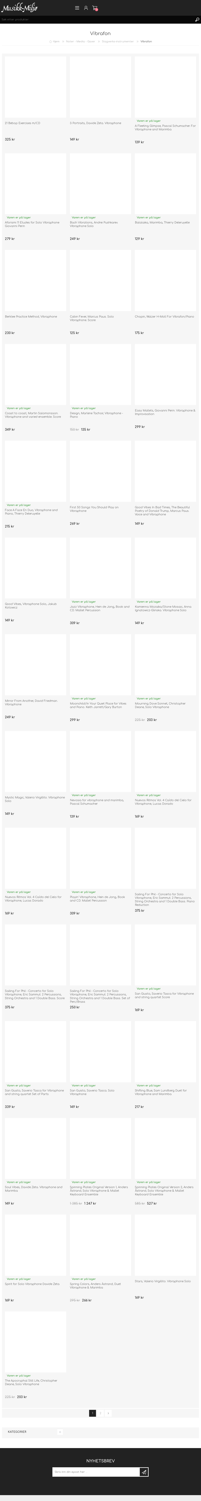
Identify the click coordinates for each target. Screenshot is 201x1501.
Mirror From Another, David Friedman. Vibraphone (31, 702)
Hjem (56, 41)
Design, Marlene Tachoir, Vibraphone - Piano (96, 415)
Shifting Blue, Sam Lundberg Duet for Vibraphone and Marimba (161, 1092)
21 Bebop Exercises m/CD (22, 123)
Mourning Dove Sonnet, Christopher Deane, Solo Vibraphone (160, 705)
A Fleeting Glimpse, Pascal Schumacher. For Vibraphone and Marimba (165, 127)
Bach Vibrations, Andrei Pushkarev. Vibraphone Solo (94, 224)
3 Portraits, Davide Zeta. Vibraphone (95, 123)
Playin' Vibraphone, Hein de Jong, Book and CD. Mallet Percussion (97, 899)
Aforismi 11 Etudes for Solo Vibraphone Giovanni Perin (32, 224)
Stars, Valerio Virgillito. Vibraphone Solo (163, 1281)
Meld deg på (144, 1472)
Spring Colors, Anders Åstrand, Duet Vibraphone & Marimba (95, 1286)
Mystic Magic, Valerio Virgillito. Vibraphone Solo (35, 799)
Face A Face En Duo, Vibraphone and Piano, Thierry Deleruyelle (31, 512)
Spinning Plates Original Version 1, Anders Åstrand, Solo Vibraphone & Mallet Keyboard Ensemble (99, 1191)
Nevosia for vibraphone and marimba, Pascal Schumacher (97, 802)
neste (108, 1413)
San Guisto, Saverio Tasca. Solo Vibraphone (92, 1092)
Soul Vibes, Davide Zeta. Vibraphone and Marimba (33, 1189)
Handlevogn (94, 8)
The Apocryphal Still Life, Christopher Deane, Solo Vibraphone (31, 1382)
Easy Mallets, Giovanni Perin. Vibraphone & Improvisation (165, 412)
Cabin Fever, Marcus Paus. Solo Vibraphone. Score (92, 318)
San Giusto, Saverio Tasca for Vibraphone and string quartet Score (164, 995)
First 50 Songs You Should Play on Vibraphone (94, 509)
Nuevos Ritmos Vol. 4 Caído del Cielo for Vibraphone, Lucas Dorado (163, 802)
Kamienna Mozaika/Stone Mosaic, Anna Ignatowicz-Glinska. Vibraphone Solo (163, 608)
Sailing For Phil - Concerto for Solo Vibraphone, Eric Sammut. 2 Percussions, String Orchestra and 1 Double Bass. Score (35, 995)
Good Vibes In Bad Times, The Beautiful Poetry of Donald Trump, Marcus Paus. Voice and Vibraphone (162, 511)
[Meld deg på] (96, 1472)
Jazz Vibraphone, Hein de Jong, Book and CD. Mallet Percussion (100, 608)
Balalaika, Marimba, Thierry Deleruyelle (162, 222)
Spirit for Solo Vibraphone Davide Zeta (32, 1284)
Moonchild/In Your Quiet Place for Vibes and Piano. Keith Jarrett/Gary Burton (98, 705)
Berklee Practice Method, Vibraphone (31, 316)
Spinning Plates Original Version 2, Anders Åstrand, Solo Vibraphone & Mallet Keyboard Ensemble (164, 1191)
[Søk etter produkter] (96, 20)
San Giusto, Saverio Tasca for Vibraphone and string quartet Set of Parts (34, 1092)
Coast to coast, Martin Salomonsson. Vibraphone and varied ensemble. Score (33, 415)
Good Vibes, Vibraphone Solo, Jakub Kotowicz (31, 606)
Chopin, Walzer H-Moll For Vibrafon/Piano (164, 316)
